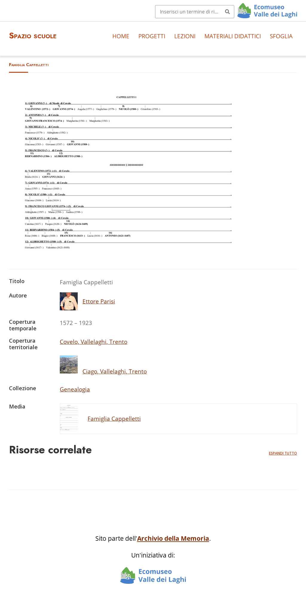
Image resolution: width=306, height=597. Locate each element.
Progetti (151, 36)
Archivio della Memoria (173, 538)
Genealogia (75, 389)
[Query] (194, 11)
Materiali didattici (232, 36)
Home (120, 36)
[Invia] (227, 11)
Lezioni (184, 36)
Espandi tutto (283, 453)
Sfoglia (281, 36)
